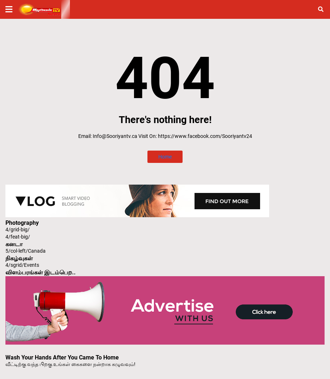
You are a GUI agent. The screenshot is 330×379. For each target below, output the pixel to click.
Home (165, 157)
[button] (9, 9)
